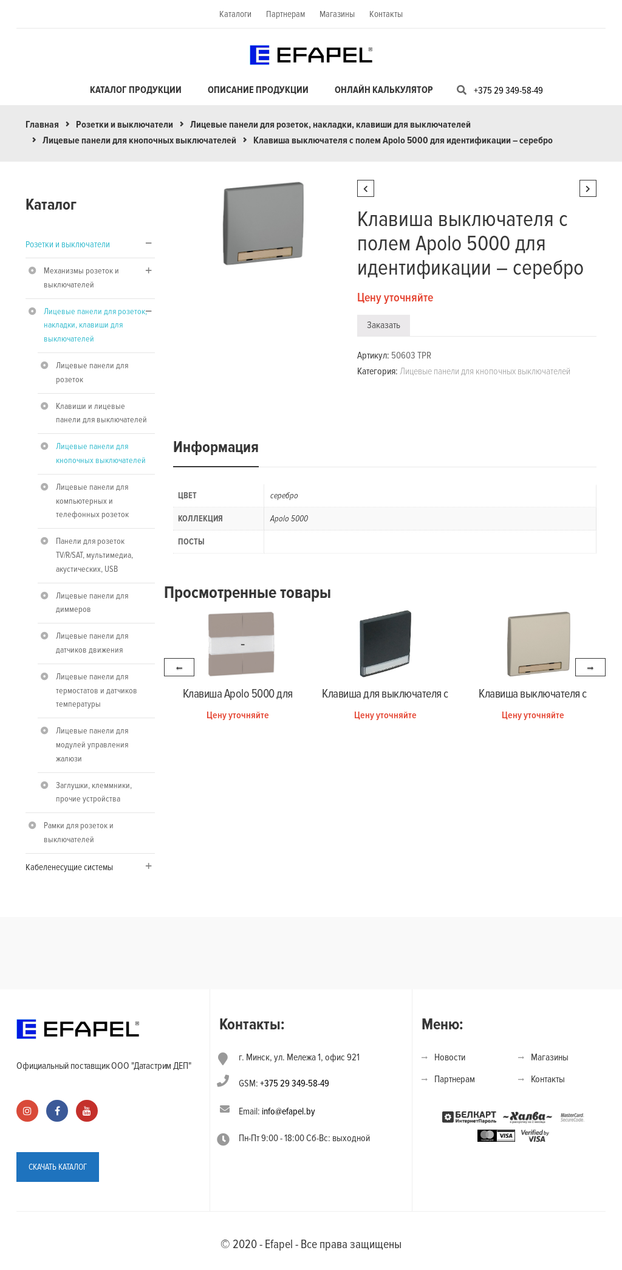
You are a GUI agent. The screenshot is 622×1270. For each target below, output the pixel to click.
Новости (449, 1057)
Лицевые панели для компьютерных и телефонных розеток (92, 501)
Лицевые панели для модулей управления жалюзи (92, 745)
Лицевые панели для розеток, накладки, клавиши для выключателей (330, 124)
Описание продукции (258, 90)
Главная (42, 124)
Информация (216, 447)
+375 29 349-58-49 (508, 90)
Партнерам (285, 14)
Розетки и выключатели (124, 124)
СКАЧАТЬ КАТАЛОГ (58, 1166)
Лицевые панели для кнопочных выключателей (139, 140)
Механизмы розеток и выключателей (81, 278)
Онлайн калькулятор (384, 90)
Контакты (386, 14)
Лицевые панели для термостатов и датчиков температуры (96, 690)
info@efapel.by (288, 1111)
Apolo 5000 (289, 518)
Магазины (337, 14)
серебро (284, 495)
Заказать (383, 325)
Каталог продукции (136, 90)
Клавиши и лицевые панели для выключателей (101, 413)
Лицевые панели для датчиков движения (92, 643)
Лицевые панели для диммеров (92, 603)
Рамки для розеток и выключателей (79, 832)
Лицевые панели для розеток (92, 372)
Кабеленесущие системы (69, 867)
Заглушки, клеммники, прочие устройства (94, 792)
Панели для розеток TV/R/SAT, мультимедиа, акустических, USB (94, 555)
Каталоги (235, 14)
